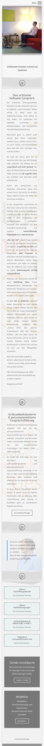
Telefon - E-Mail (22, 680)
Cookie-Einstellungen (22, 739)
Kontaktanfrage (22, 512)
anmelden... (22, 721)
